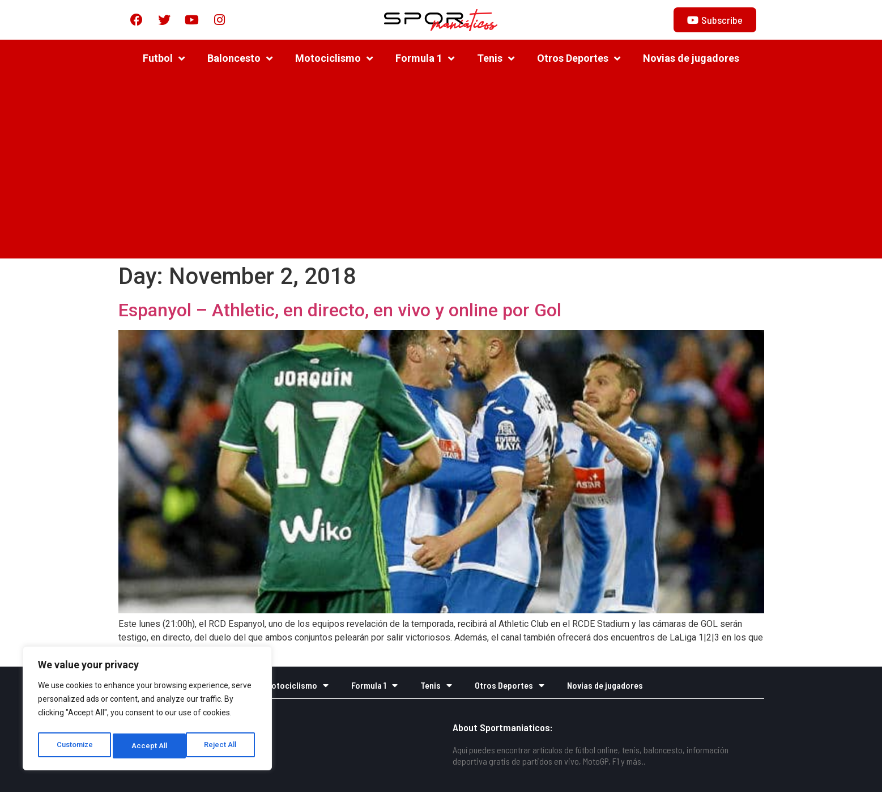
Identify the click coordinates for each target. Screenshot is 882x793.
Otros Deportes (578, 59)
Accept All (221, 745)
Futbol (164, 59)
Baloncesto (239, 59)
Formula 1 (424, 59)
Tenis (495, 59)
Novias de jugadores (691, 59)
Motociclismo (334, 59)
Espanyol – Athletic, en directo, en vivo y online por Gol (339, 311)
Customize (74, 745)
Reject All (149, 745)
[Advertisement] (441, 169)
